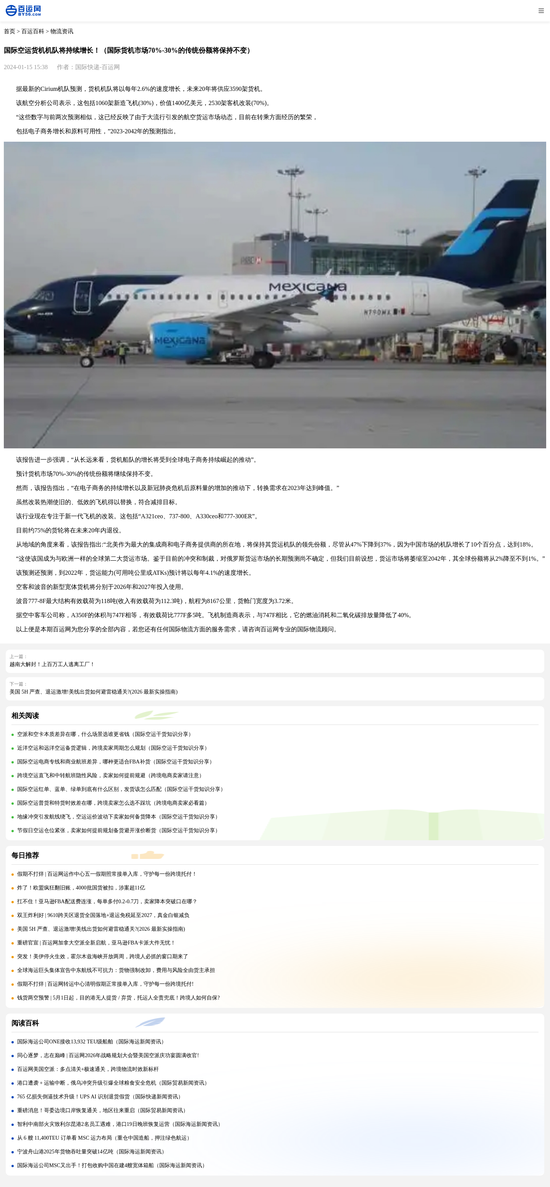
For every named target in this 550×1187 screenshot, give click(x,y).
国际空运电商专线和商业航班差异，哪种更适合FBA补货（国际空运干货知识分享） (116, 762)
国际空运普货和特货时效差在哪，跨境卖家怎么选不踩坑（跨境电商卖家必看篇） (113, 803)
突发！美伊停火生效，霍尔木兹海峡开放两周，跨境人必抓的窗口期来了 (102, 956)
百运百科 (32, 31)
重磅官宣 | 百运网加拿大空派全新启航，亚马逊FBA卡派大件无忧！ (96, 943)
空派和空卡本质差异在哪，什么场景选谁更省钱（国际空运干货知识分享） (105, 734)
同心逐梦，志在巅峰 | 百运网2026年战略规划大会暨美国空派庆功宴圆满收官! (108, 1055)
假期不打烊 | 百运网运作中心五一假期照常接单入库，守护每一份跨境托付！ (107, 874)
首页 (9, 31)
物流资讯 (61, 31)
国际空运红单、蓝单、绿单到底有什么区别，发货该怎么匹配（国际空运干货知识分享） (121, 789)
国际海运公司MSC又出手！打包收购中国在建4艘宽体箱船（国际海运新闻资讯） (112, 1165)
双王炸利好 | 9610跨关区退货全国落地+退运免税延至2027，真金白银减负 (103, 915)
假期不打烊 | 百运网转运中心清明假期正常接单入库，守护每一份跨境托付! (105, 984)
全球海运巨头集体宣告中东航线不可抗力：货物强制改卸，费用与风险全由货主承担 (116, 970)
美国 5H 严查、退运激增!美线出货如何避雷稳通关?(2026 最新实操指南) (94, 692)
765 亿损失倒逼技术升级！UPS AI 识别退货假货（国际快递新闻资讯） (100, 1097)
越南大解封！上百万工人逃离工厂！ (52, 664)
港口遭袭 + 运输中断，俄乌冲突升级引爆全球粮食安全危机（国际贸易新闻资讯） (113, 1083)
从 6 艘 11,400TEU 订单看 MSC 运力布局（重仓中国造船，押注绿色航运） (104, 1138)
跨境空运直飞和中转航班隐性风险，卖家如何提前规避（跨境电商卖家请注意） (110, 775)
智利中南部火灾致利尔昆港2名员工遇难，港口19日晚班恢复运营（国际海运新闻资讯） (120, 1124)
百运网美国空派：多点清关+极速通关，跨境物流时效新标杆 (88, 1069)
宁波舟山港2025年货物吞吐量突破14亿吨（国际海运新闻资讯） (92, 1152)
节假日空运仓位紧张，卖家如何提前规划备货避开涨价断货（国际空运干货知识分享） (118, 830)
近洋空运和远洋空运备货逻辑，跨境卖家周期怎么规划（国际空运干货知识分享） (113, 748)
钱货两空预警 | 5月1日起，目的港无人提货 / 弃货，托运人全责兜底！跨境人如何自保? (118, 998)
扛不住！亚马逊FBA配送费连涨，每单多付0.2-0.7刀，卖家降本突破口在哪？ (107, 901)
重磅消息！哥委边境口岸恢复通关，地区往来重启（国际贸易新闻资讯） (102, 1110)
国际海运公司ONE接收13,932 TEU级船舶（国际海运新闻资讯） (92, 1042)
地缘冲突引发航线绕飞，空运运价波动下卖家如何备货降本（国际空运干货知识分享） (118, 817)
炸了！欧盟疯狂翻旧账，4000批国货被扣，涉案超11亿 (81, 888)
